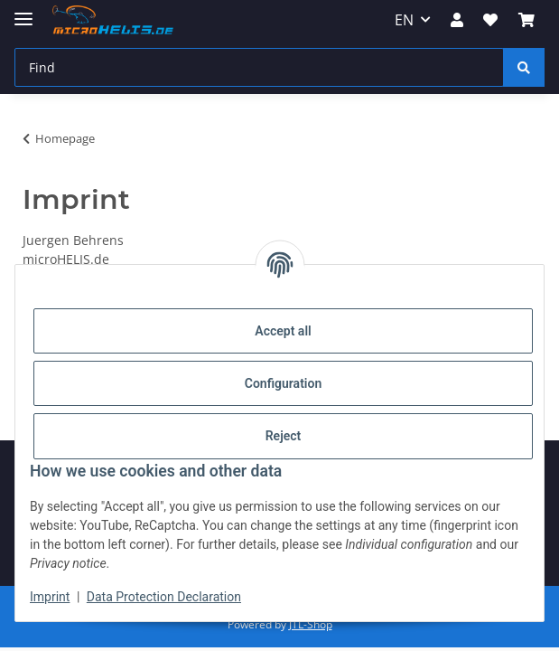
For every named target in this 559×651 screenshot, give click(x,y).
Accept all (283, 331)
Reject (284, 436)
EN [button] (404, 20)
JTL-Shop (310, 624)
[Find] (259, 67)
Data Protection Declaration (164, 597)
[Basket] (526, 20)
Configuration (283, 383)
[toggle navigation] (23, 11)
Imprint (50, 597)
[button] (457, 20)
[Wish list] (490, 20)
